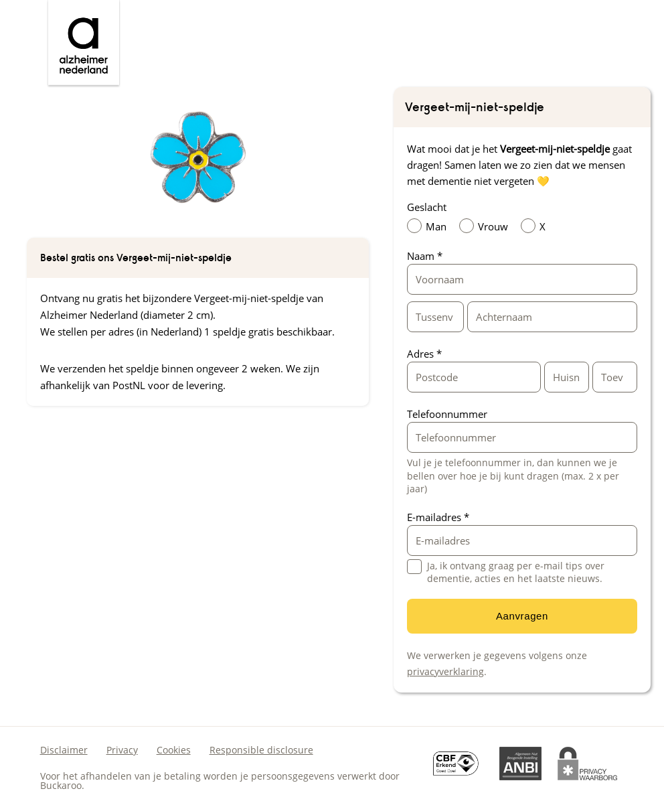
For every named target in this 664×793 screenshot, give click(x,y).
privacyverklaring (445, 671)
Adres (424, 353)
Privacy (122, 749)
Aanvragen (522, 616)
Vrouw (487, 225)
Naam (424, 256)
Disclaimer (64, 749)
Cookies (174, 749)
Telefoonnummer (447, 414)
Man (430, 225)
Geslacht (426, 207)
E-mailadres (438, 517)
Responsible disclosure (261, 749)
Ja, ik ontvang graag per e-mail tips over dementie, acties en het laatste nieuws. (515, 572)
